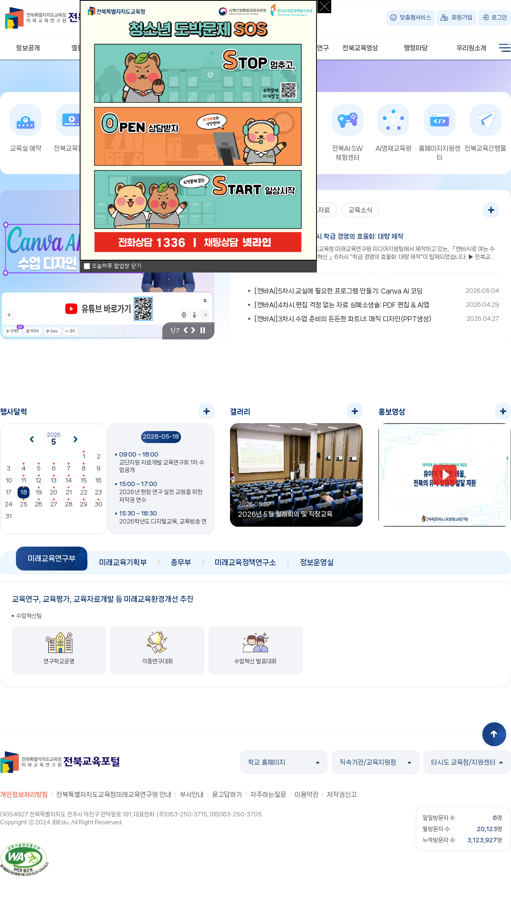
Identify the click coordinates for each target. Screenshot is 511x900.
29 (83, 504)
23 (98, 492)
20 (53, 492)
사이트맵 (505, 48)
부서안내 (192, 794)
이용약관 (306, 794)
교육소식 (360, 210)
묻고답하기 (227, 794)
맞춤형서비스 (415, 17)
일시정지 (202, 330)
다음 (193, 330)
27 (53, 504)
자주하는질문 (268, 794)
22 (83, 492)
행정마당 (416, 47)
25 (24, 504)
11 (23, 480)
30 (98, 504)
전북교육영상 (360, 47)
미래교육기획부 (123, 563)
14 (68, 480)
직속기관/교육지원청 (375, 762)
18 (23, 492)
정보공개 (28, 47)
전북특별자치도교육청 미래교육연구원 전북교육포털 (64, 18)
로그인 (499, 17)
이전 (185, 330)
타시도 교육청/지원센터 (467, 762)
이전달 (31, 439)
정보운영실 (317, 563)
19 (38, 492)
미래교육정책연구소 (245, 563)
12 (38, 480)
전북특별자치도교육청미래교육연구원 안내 (113, 794)
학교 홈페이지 (284, 762)
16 (98, 480)
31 (9, 516)
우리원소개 (471, 47)
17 (9, 492)
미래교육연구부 (51, 559)
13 (54, 480)
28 (69, 504)
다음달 (76, 439)
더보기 (491, 210)
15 (84, 480)
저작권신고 (342, 794)
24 (8, 504)
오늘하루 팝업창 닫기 (117, 266)
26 (38, 504)
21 (69, 492)
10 (9, 480)
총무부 (181, 563)
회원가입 (462, 17)
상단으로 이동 (494, 734)
